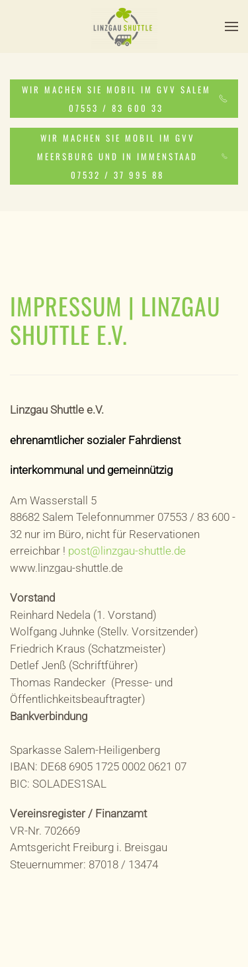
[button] (231, 26)
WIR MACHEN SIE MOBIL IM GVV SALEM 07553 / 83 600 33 (124, 99)
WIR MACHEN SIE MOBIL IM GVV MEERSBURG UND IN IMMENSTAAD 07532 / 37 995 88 (132, 156)
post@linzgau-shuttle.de (127, 550)
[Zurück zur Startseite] (124, 26)
